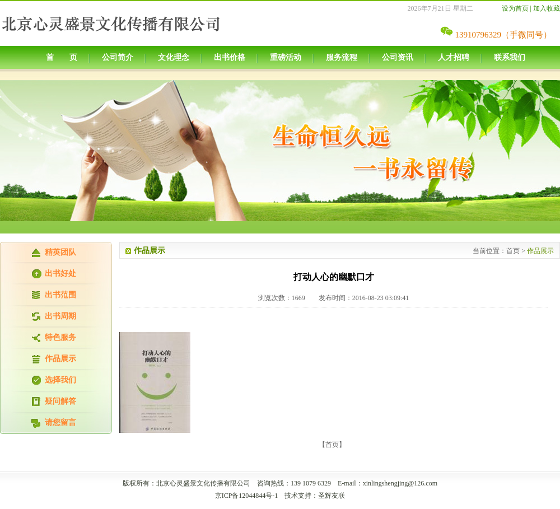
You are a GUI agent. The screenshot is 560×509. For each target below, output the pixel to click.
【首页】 (332, 445)
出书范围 (60, 295)
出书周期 (60, 316)
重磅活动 (285, 57)
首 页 (61, 57)
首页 (513, 251)
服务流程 (341, 57)
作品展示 (60, 358)
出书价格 (229, 57)
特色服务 (60, 337)
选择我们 (60, 380)
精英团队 (60, 252)
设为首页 (515, 8)
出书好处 (60, 273)
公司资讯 (397, 57)
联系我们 (509, 57)
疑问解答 (60, 401)
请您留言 (60, 422)
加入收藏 (546, 8)
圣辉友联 (331, 495)
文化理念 (173, 57)
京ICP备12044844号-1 (246, 495)
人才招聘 (453, 57)
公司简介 (117, 57)
